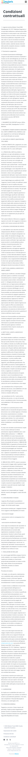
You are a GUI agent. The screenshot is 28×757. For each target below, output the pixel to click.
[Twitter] (10, 740)
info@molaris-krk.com (7, 643)
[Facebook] (5, 740)
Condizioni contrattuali (10, 736)
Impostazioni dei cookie (10, 731)
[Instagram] (7, 740)
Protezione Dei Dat (9, 733)
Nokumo (17, 753)
